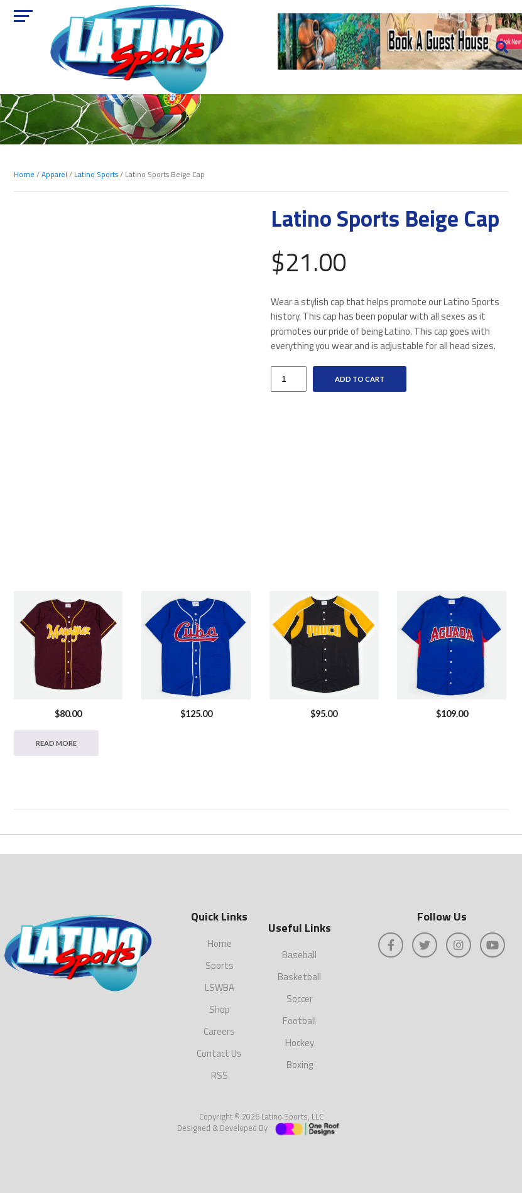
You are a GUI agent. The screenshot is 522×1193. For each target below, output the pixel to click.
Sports (219, 965)
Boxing (299, 1064)
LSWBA (219, 987)
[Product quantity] (288, 379)
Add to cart (359, 379)
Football (299, 1020)
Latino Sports (96, 174)
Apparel (54, 174)
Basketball (299, 976)
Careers (219, 1031)
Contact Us (219, 1053)
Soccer (299, 998)
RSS (219, 1075)
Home (24, 174)
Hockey (299, 1042)
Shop (219, 1009)
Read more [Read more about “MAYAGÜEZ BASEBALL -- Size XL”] (56, 743)
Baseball (299, 954)
